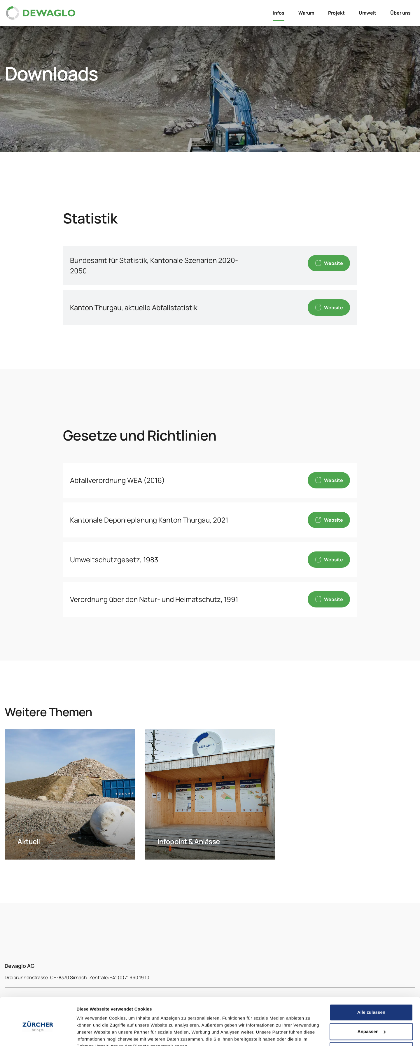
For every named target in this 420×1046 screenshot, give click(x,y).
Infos (278, 13)
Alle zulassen (371, 984)
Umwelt (367, 13)
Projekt (336, 13)
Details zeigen (91, 1034)
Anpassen (372, 1003)
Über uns (400, 13)
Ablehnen (371, 1022)
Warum (306, 13)
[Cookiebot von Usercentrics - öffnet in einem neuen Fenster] (37, 1034)
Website (329, 263)
